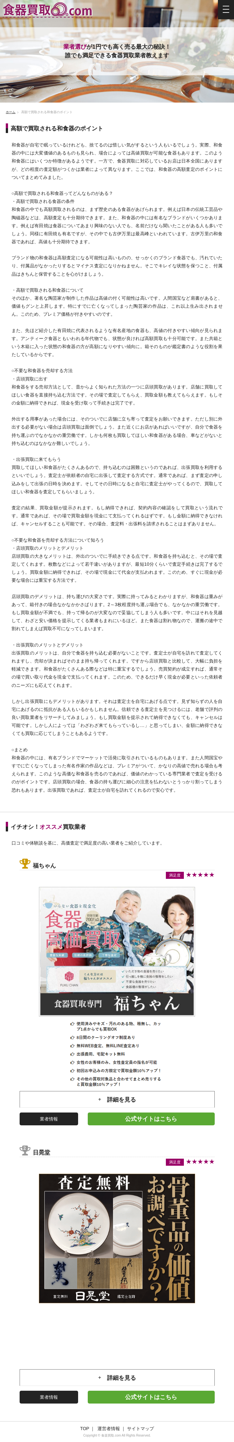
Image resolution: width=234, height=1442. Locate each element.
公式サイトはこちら (151, 1119)
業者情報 (49, 1118)
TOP (84, 1428)
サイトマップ (140, 1428)
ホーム (10, 112)
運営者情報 (108, 1428)
